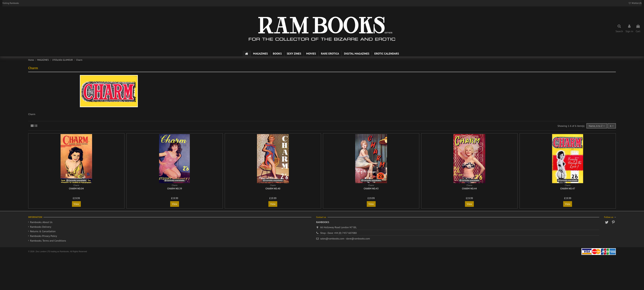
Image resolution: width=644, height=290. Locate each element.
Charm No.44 (469, 188)
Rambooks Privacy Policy (43, 236)
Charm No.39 (174, 188)
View (76, 204)
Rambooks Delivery (40, 226)
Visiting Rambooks (10, 3)
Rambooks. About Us (41, 222)
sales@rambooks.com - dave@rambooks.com (345, 238)
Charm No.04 (76, 188)
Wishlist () (635, 3)
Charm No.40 (272, 188)
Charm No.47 (567, 188)
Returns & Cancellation (43, 231)
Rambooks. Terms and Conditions (48, 240)
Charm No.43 (371, 188)
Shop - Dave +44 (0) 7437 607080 (338, 232)
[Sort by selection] (597, 125)
